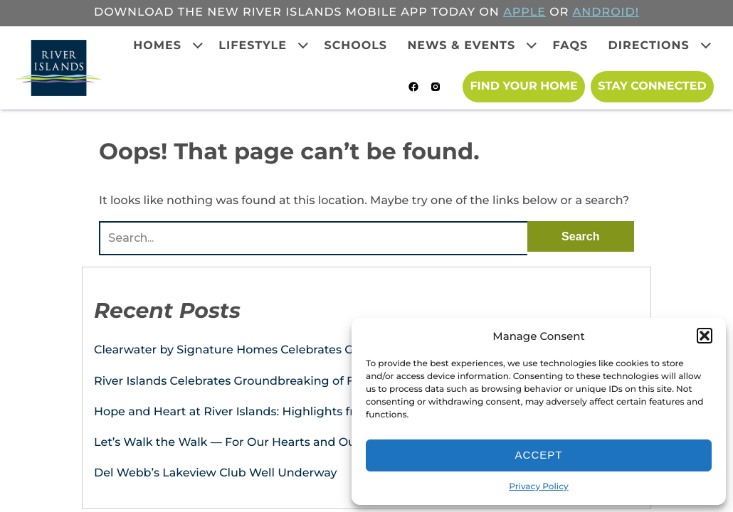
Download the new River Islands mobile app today (284, 12)
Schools (355, 46)
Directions (649, 46)
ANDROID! (606, 12)
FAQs (571, 46)
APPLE (524, 12)
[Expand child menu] (198, 45)
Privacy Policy (538, 486)
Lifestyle (252, 46)
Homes (157, 46)
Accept (539, 455)
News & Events (461, 46)
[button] (704, 336)
